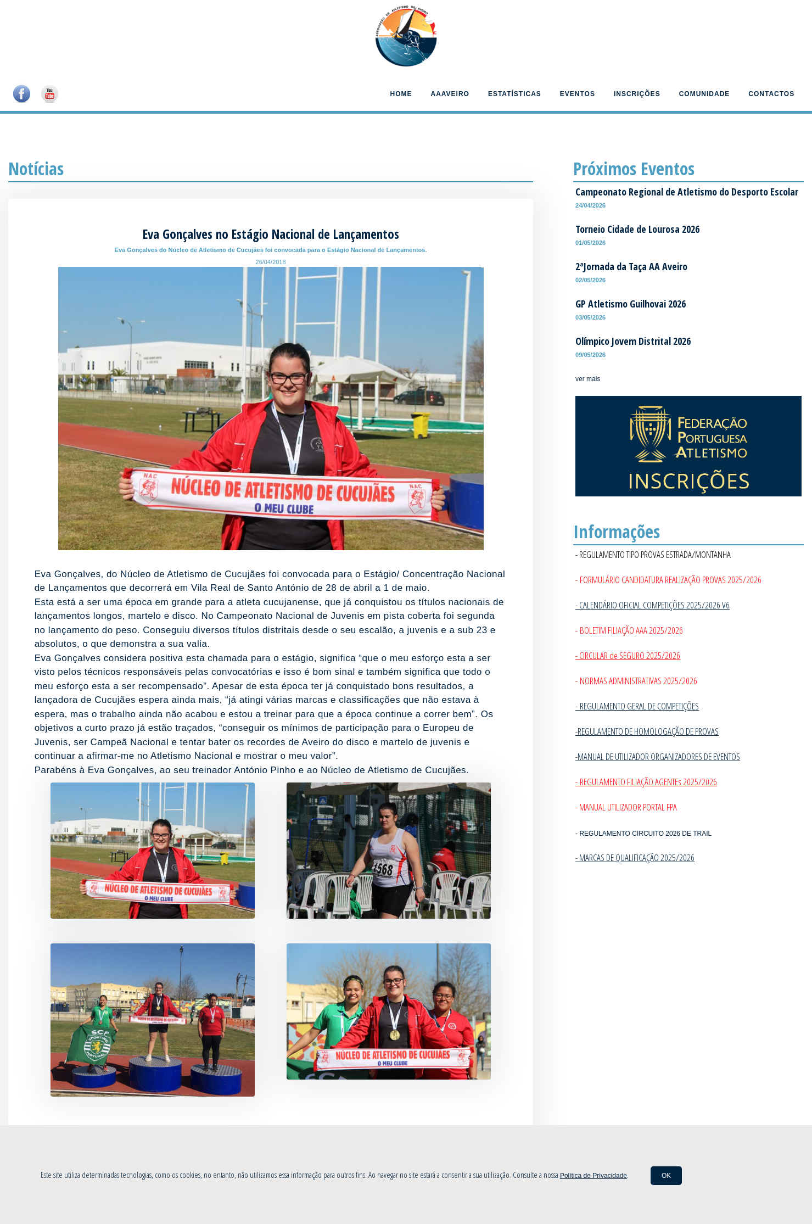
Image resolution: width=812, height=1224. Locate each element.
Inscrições (637, 94)
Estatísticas (514, 94)
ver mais (587, 379)
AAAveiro (449, 94)
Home (401, 94)
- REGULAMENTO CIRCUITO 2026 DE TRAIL (643, 833)
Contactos (771, 94)
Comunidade (704, 94)
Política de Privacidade (593, 1176)
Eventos (577, 94)
